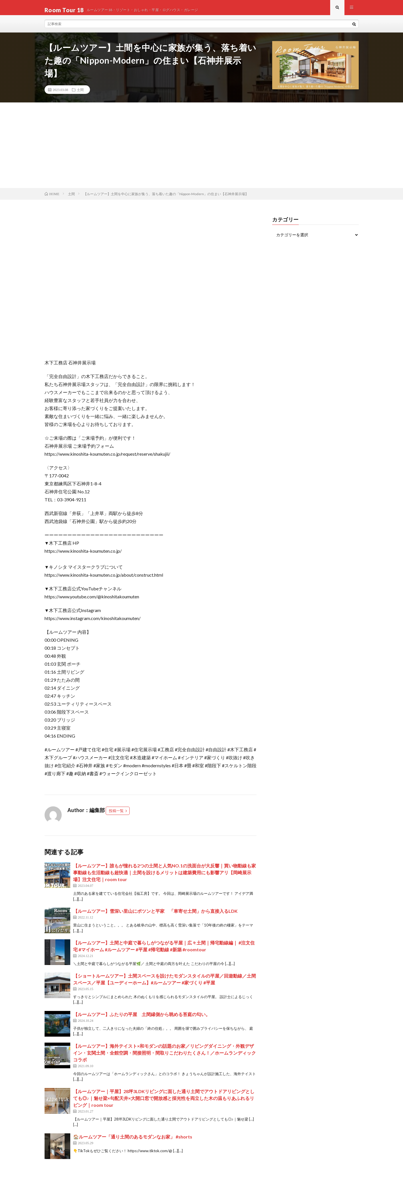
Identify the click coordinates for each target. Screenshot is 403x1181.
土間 (80, 94)
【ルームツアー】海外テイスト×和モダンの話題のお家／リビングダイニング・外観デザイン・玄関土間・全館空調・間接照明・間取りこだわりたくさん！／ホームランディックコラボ (164, 1057)
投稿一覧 (116, 815)
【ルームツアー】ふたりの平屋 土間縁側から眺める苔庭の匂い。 (141, 1019)
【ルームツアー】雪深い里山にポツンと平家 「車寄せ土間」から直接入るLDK (155, 916)
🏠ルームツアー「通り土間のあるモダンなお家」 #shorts (132, 1141)
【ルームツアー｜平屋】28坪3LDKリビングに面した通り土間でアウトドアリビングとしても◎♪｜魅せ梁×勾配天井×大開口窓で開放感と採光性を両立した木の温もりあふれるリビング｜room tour (163, 1103)
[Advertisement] (201, 150)
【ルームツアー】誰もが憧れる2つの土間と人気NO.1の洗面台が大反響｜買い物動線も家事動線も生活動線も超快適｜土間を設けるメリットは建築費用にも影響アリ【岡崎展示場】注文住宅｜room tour (164, 877)
